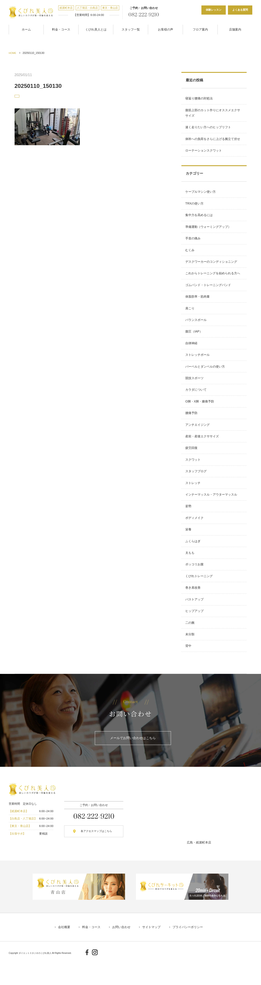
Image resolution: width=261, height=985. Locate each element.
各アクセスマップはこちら (94, 858)
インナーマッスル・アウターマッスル (212, 513)
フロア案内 (200, 29)
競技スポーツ (195, 390)
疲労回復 (192, 463)
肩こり (190, 317)
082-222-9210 (142, 14)
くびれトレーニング (199, 598)
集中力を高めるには (199, 218)
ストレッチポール (198, 366)
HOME (13, 52)
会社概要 (62, 954)
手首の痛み (193, 243)
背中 (189, 672)
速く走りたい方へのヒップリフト (208, 128)
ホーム (26, 29)
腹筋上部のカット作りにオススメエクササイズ (213, 112)
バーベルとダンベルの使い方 (205, 378)
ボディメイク (195, 537)
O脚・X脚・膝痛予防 (200, 414)
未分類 (190, 659)
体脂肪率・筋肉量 (198, 304)
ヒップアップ (195, 635)
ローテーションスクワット (204, 152)
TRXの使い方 (195, 206)
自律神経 (192, 353)
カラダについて (196, 402)
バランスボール (196, 329)
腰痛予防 (192, 427)
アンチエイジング (198, 439)
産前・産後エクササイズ (202, 451)
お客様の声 (165, 29)
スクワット (193, 476)
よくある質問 (240, 9)
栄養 (189, 549)
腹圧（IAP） (194, 341)
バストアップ (195, 623)
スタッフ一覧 (131, 29)
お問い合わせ (121, 954)
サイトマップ (153, 954)
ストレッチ (193, 500)
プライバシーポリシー (190, 954)
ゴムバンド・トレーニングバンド (208, 292)
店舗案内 (235, 29)
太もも (190, 574)
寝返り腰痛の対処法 (199, 98)
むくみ (190, 255)
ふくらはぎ (193, 562)
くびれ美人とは (96, 29)
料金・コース (61, 29)
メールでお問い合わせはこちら (133, 765)
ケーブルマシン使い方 (201, 194)
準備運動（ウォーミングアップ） (208, 231)
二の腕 (190, 647)
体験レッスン (213, 9)
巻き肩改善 (193, 610)
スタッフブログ (196, 488)
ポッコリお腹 (195, 586)
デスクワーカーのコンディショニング (212, 267)
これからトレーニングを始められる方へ (213, 280)
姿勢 (189, 525)
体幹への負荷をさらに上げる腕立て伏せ (213, 140)
